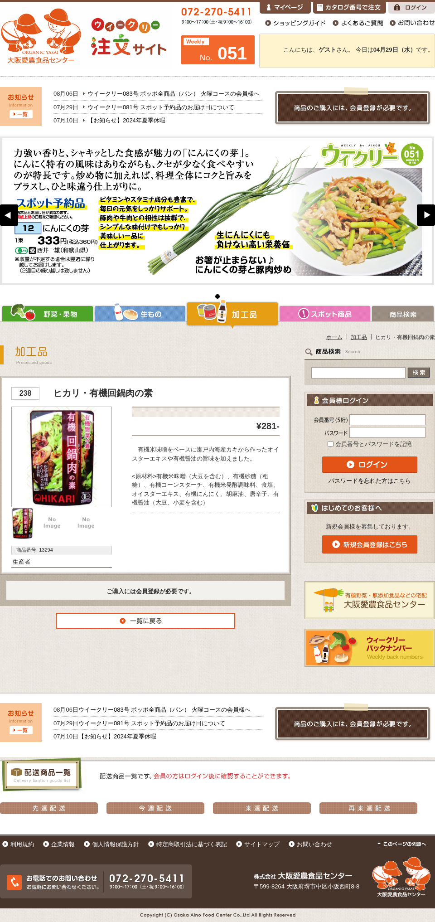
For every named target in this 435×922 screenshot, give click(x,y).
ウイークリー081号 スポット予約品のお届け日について (160, 107)
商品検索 (403, 314)
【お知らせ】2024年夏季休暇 (126, 120)
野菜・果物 (47, 314)
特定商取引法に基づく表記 (191, 844)
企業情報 (63, 844)
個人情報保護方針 (115, 844)
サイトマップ (262, 844)
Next (426, 215)
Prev (9, 215)
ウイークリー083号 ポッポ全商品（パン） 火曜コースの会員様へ (173, 93)
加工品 (232, 314)
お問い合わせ (314, 844)
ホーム (334, 337)
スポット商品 (325, 314)
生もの (140, 314)
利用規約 (22, 844)
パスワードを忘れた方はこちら (370, 480)
